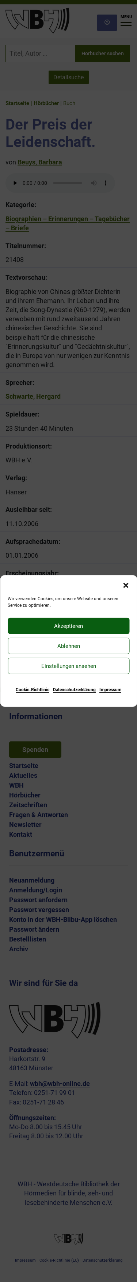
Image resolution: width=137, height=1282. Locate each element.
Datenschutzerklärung (74, 689)
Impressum (110, 689)
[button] (125, 584)
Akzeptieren (68, 625)
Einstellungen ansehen (68, 665)
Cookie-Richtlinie (32, 689)
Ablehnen (68, 645)
